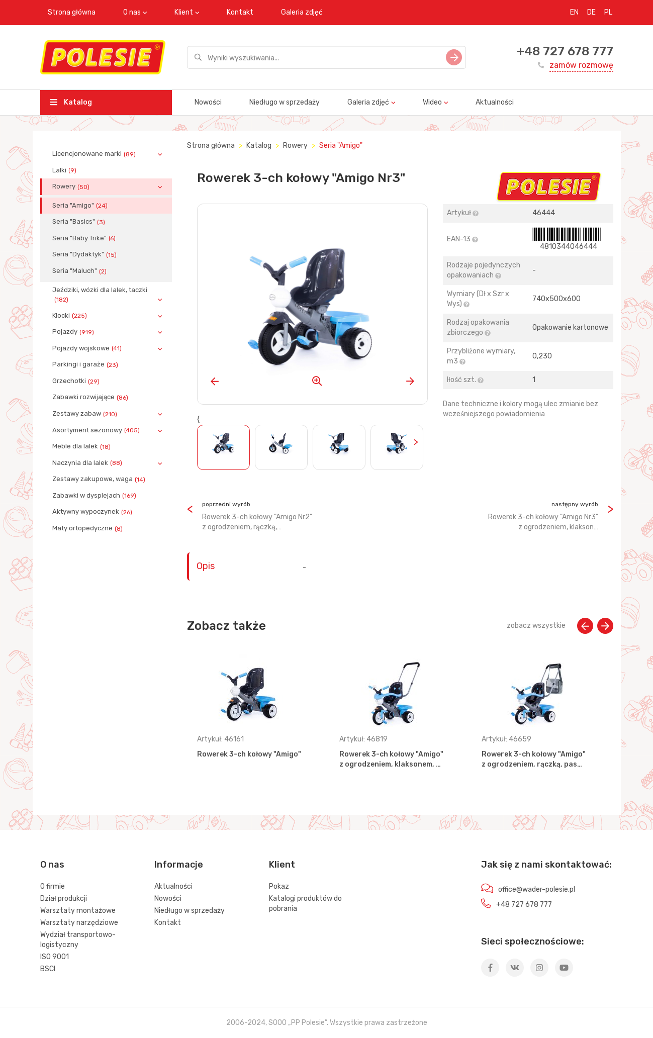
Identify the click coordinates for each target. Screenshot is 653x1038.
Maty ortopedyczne (88, 528)
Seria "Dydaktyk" (85, 254)
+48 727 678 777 (565, 51)
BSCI (47, 969)
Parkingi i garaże (86, 364)
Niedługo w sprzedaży (284, 102)
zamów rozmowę (581, 65)
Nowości (208, 102)
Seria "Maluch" (80, 271)
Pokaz (279, 886)
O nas (132, 12)
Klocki (70, 316)
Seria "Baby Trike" (85, 238)
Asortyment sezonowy (97, 430)
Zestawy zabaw (85, 414)
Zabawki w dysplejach (95, 496)
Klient (183, 12)
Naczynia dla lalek (88, 463)
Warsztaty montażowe (78, 910)
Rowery (71, 186)
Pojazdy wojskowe (88, 348)
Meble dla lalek (82, 446)
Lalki (65, 170)
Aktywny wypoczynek (93, 512)
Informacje (178, 864)
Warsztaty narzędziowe (79, 922)
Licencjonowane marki (95, 154)
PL (608, 12)
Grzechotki (77, 381)
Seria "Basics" (79, 222)
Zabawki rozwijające (91, 397)
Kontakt (240, 12)
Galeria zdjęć (302, 12)
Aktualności (495, 102)
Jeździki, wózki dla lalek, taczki (99, 294)
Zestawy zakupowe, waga (99, 479)
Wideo (432, 102)
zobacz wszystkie (536, 625)
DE (591, 12)
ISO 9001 (54, 957)
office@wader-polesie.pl (536, 889)
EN (574, 12)
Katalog (71, 102)
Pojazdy (74, 332)
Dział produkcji (63, 898)
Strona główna (72, 12)
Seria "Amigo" (81, 206)
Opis (206, 566)
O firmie (52, 886)
